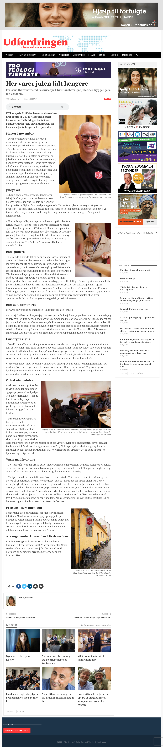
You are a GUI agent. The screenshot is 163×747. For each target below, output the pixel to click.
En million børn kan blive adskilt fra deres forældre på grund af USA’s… (137, 364)
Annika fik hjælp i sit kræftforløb (20, 617)
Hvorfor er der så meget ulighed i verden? (92, 617)
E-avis (91, 55)
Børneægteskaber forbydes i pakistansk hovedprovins (134, 351)
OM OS (102, 55)
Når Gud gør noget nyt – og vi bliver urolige (137, 319)
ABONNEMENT (48, 55)
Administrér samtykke (17, 730)
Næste (20, 711)
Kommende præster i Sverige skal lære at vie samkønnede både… (137, 340)
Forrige (11, 711)
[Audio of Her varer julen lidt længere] (37, 106)
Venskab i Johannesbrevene (134, 309)
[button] (137, 56)
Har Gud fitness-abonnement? (135, 270)
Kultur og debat (28, 55)
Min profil (127, 55)
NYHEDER (9, 55)
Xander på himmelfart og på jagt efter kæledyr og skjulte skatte (136, 299)
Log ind (115, 55)
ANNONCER (64, 55)
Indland (108, 99)
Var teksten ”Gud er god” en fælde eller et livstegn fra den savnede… (137, 330)
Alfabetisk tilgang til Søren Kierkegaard (133, 288)
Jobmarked (79, 55)
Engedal (103, 742)
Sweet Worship (127, 278)
